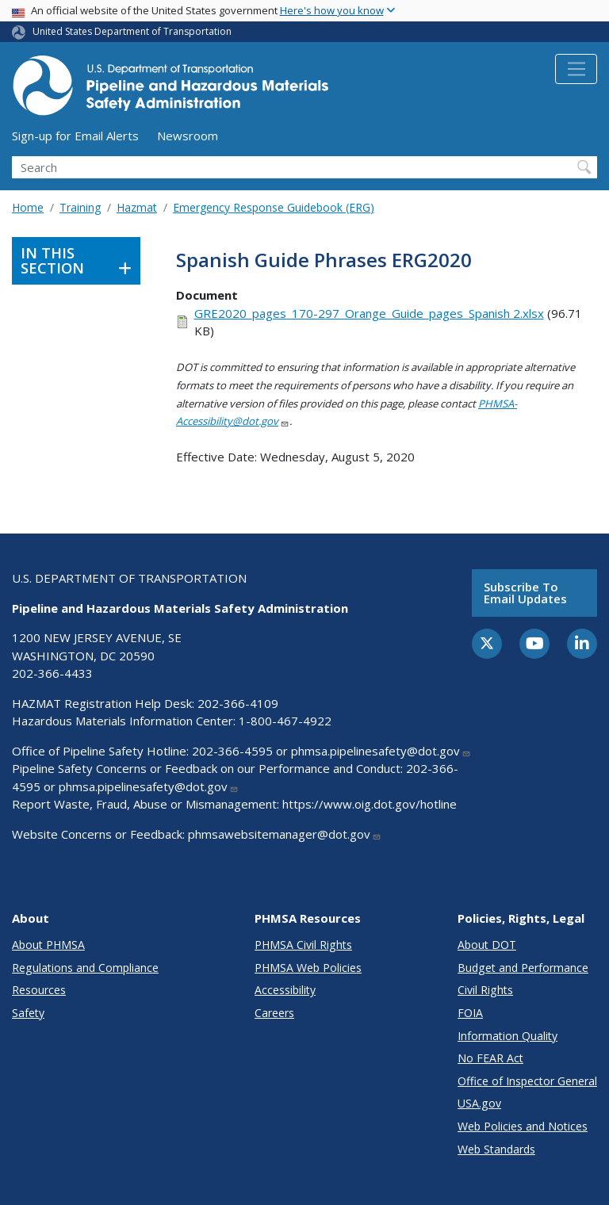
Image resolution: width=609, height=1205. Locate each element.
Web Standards (496, 1149)
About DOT (487, 944)
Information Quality (507, 1035)
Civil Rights (485, 989)
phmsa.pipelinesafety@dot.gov (381, 751)
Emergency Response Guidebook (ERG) (273, 207)
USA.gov (479, 1103)
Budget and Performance (523, 967)
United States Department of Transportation (132, 31)
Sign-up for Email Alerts (75, 135)
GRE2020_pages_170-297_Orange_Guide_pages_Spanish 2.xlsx (369, 313)
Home (28, 207)
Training (80, 207)
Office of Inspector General (527, 1080)
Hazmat (137, 207)
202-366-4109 (237, 703)
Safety (28, 1012)
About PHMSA (48, 944)
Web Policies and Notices (523, 1126)
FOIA (470, 1012)
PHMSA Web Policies (308, 967)
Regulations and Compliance (85, 967)
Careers (274, 1012)
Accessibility (285, 989)
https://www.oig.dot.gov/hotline (369, 804)
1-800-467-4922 (285, 721)
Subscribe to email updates (525, 592)
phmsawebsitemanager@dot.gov (284, 834)
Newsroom (187, 135)
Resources (39, 989)
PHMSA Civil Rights (303, 944)
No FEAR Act (490, 1057)
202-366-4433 (52, 673)
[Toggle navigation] (576, 69)
